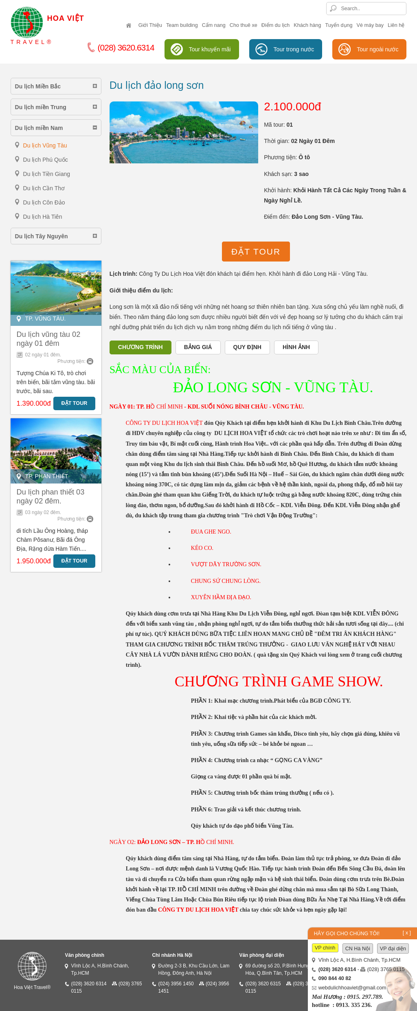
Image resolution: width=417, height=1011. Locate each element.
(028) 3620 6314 (88, 984)
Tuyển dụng (339, 25)
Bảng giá (198, 347)
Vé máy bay (370, 25)
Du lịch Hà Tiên (42, 216)
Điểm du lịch (275, 25)
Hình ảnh (296, 347)
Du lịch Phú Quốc (45, 159)
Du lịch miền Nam (39, 128)
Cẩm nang (214, 25)
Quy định (247, 347)
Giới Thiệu (150, 25)
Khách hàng (307, 25)
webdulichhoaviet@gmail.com (352, 988)
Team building (182, 25)
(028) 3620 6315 (263, 984)
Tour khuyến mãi (210, 49)
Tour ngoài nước (377, 49)
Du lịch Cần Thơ (44, 188)
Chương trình (140, 347)
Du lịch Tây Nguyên (41, 236)
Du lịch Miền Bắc (38, 86)
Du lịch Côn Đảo (44, 202)
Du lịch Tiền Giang (46, 174)
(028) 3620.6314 (121, 47)
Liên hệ (396, 25)
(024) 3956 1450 (175, 984)
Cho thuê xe (243, 25)
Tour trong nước (294, 49)
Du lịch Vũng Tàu (45, 145)
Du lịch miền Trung (40, 107)
